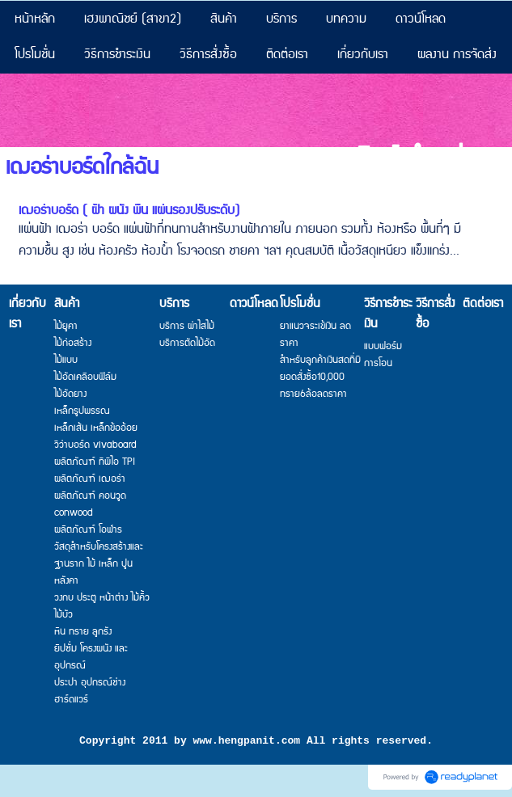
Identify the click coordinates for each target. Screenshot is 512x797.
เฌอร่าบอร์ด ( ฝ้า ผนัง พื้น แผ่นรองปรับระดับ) (129, 210)
